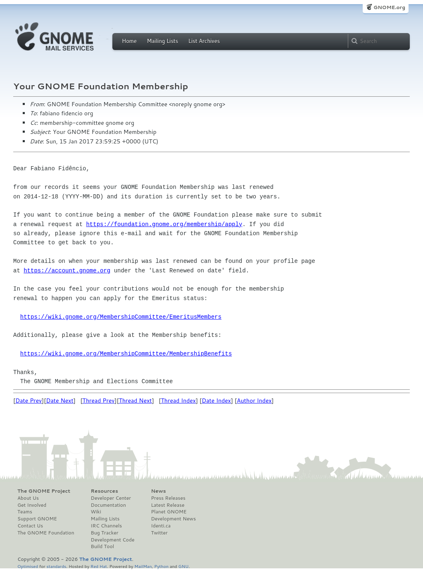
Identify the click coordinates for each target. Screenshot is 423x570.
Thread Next (135, 400)
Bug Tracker (105, 532)
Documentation (108, 505)
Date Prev (28, 400)
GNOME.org (389, 7)
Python (161, 566)
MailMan (143, 566)
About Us (28, 498)
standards (56, 566)
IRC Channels (106, 525)
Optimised (27, 566)
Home (129, 41)
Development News (173, 518)
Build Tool (102, 546)
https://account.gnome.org (67, 270)
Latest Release (167, 505)
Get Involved (31, 505)
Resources (104, 491)
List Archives (204, 41)
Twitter (159, 532)
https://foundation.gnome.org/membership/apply (164, 224)
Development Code (113, 540)
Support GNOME (37, 518)
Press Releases (168, 498)
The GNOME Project (43, 491)
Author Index (254, 400)
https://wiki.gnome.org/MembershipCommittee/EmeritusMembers (120, 317)
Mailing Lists (162, 41)
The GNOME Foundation (45, 532)
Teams (24, 511)
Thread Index (178, 400)
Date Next (59, 400)
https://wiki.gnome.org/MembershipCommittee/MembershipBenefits (126, 354)
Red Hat (98, 566)
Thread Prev (99, 400)
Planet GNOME (168, 511)
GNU (183, 566)
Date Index (216, 400)
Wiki (96, 511)
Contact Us (30, 525)
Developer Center (111, 498)
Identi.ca (161, 525)
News (158, 491)
